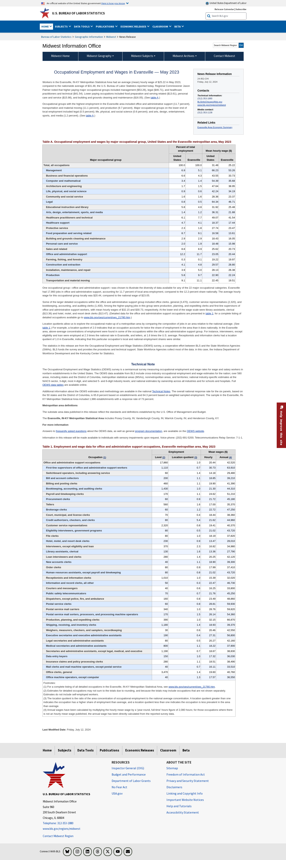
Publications (109, 750)
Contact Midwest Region (58, 836)
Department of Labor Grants (131, 781)
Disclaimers (174, 787)
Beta (186, 750)
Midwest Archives (183, 56)
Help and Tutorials (179, 806)
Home (47, 750)
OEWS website (195, 431)
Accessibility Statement (182, 812)
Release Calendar (224, 9)
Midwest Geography (99, 56)
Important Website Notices (185, 800)
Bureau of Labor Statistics (56, 37)
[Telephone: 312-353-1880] (74, 823)
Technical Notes (161, 391)
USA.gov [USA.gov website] (117, 793)
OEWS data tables (53, 384)
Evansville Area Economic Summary (215, 127)
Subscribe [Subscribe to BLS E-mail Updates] (241, 9)
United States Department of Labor (225, 3)
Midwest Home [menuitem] (60, 56)
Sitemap (172, 768)
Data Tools (85, 750)
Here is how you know (113, 3)
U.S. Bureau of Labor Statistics (78, 13)
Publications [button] (105, 26)
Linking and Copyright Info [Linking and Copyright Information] (184, 793)
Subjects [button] (61, 26)
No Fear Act (119, 787)
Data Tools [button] (82, 26)
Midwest (111, 37)
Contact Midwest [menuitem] (224, 56)
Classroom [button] (160, 26)
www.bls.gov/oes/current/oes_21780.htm (107, 317)
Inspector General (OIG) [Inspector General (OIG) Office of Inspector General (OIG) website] (128, 768)
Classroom (168, 750)
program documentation (148, 431)
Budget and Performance (129, 774)
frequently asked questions (71, 431)
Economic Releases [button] (134, 26)
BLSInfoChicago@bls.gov (210, 102)
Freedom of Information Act (185, 774)
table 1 (209, 313)
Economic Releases (139, 750)
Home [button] (45, 26)
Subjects (64, 750)
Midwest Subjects (142, 56)
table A (155, 97)
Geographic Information (89, 37)
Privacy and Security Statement (187, 781)
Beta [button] (177, 26)
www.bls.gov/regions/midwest (212, 105)
